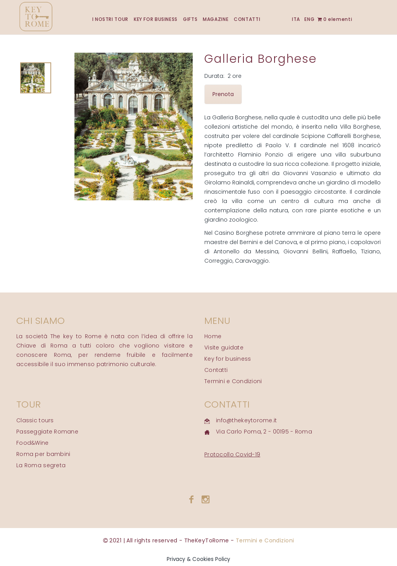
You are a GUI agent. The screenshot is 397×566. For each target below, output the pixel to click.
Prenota (223, 94)
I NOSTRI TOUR (110, 19)
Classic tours (35, 420)
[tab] (35, 77)
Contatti (216, 370)
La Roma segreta (41, 465)
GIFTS (190, 19)
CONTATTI (247, 19)
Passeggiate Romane (47, 431)
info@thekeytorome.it (246, 420)
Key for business (227, 359)
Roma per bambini (43, 454)
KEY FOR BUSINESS (156, 19)
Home (212, 336)
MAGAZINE (215, 19)
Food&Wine (32, 443)
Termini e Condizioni (233, 381)
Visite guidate (223, 347)
